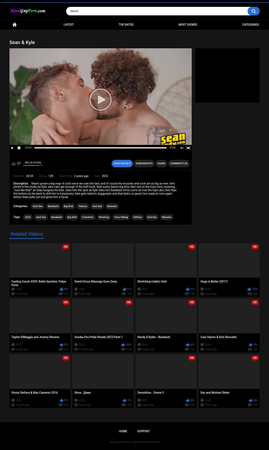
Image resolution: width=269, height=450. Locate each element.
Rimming (104, 217)
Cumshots (88, 217)
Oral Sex (97, 206)
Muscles (112, 206)
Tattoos (83, 206)
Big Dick (68, 206)
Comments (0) (178, 163)
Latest (69, 24)
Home (14, 25)
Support (143, 431)
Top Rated (126, 24)
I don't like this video (19, 164)
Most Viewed (188, 24)
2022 (28, 217)
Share (161, 163)
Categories (250, 24)
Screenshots (144, 163)
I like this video (14, 164)
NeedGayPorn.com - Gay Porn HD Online (131, 442)
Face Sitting (121, 217)
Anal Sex (38, 206)
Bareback (53, 206)
